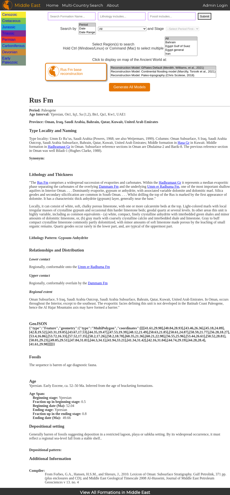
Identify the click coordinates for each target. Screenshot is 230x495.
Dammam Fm (109, 186)
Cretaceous (11, 21)
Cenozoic (9, 14)
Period (87, 25)
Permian (9, 39)
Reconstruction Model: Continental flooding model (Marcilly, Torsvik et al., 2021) (163, 72)
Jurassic (8, 27)
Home (52, 5)
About (113, 5)
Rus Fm (42, 182)
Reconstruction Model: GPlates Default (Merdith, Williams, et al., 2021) (163, 68)
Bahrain (181, 42)
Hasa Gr (183, 142)
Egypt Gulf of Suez (181, 46)
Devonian (9, 52)
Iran (181, 54)
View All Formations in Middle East (115, 492)
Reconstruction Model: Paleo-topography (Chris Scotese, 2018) (163, 75)
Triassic (8, 33)
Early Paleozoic (10, 60)
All (181, 39)
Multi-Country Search (82, 5)
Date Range (87, 32)
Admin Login (215, 5)
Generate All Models (129, 87)
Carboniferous (13, 46)
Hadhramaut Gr (59, 146)
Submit (204, 16)
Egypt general (181, 50)
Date (87, 29)
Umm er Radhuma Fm (163, 186)
